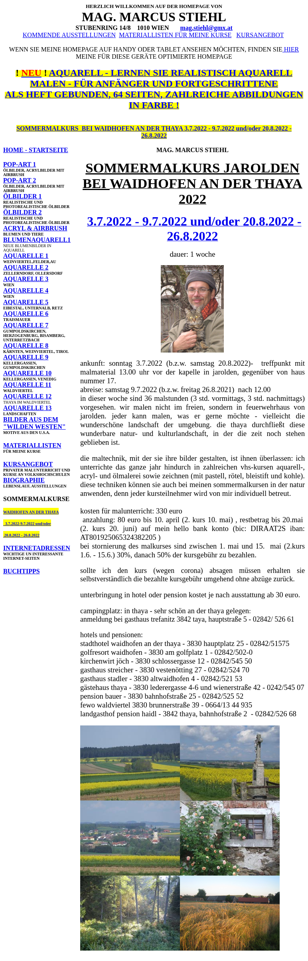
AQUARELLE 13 (27, 407)
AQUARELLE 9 (25, 357)
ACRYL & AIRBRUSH (35, 228)
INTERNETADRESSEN (36, 548)
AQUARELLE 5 (25, 302)
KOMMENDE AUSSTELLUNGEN (69, 35)
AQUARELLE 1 (25, 255)
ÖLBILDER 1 (22, 196)
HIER (290, 49)
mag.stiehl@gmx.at (206, 27)
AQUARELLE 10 (27, 373)
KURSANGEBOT (260, 35)
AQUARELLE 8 (25, 345)
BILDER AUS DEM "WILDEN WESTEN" (34, 423)
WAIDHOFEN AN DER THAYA (31, 512)
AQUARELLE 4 (25, 290)
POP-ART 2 (19, 180)
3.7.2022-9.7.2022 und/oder (27, 523)
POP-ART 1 (19, 164)
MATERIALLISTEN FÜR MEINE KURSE (175, 35)
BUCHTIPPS (21, 571)
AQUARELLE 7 (25, 325)
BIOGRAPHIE (24, 480)
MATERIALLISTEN (32, 445)
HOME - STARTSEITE (35, 150)
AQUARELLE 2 (25, 267)
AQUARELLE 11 (27, 384)
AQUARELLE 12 (27, 396)
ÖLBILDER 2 (22, 212)
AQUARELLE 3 (25, 278)
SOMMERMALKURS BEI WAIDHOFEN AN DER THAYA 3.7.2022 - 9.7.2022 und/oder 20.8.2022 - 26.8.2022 (154, 132)
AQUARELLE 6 (25, 313)
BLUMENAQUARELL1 (37, 239)
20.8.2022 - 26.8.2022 (21, 535)
